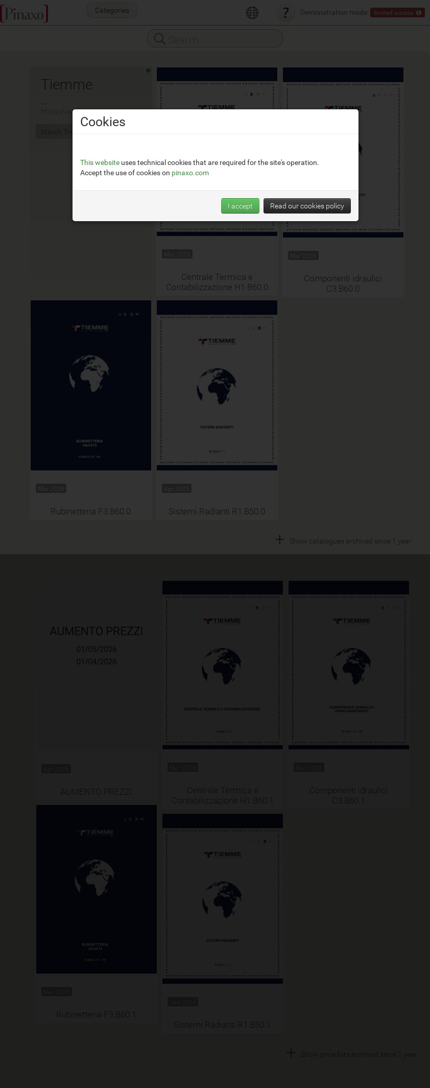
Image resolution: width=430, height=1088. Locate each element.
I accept (240, 205)
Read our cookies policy (307, 205)
